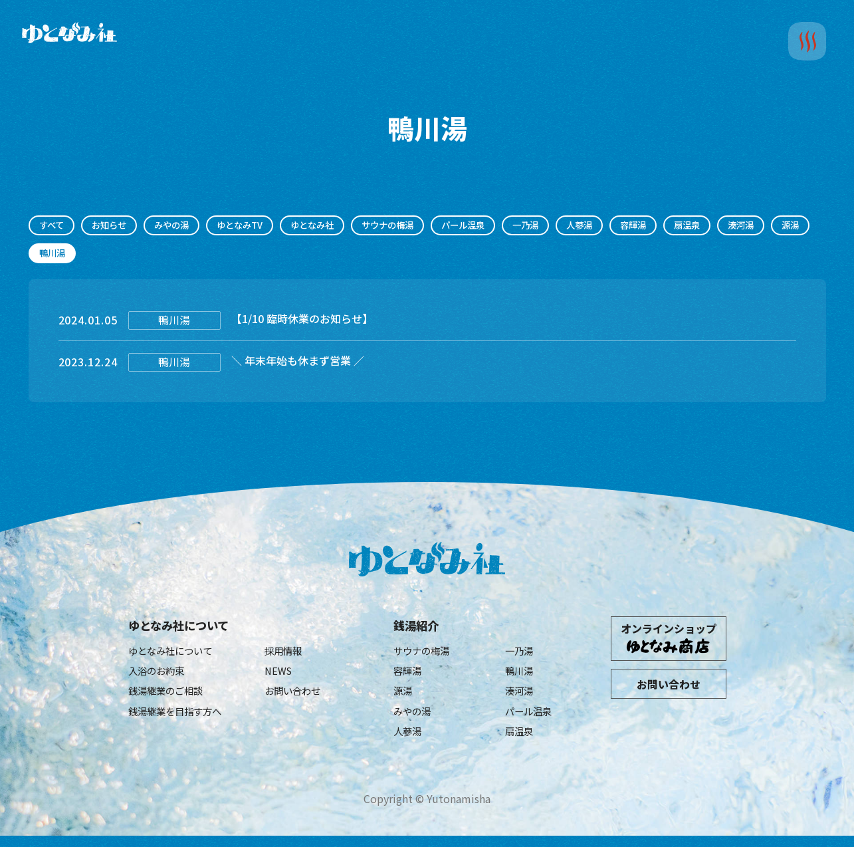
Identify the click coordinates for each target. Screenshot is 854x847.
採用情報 (286, 656)
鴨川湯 (521, 677)
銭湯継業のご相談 (170, 698)
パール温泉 (502, 226)
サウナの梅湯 (419, 226)
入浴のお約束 (160, 677)
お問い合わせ (296, 698)
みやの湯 (183, 226)
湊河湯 (54, 255)
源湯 (107, 255)
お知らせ (116, 226)
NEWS (279, 677)
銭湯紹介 (418, 629)
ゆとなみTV (257, 226)
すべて (53, 226)
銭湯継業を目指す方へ (181, 720)
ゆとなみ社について (184, 629)
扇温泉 (743, 226)
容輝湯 (685, 226)
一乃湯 (570, 226)
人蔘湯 (628, 226)
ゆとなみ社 (337, 226)
